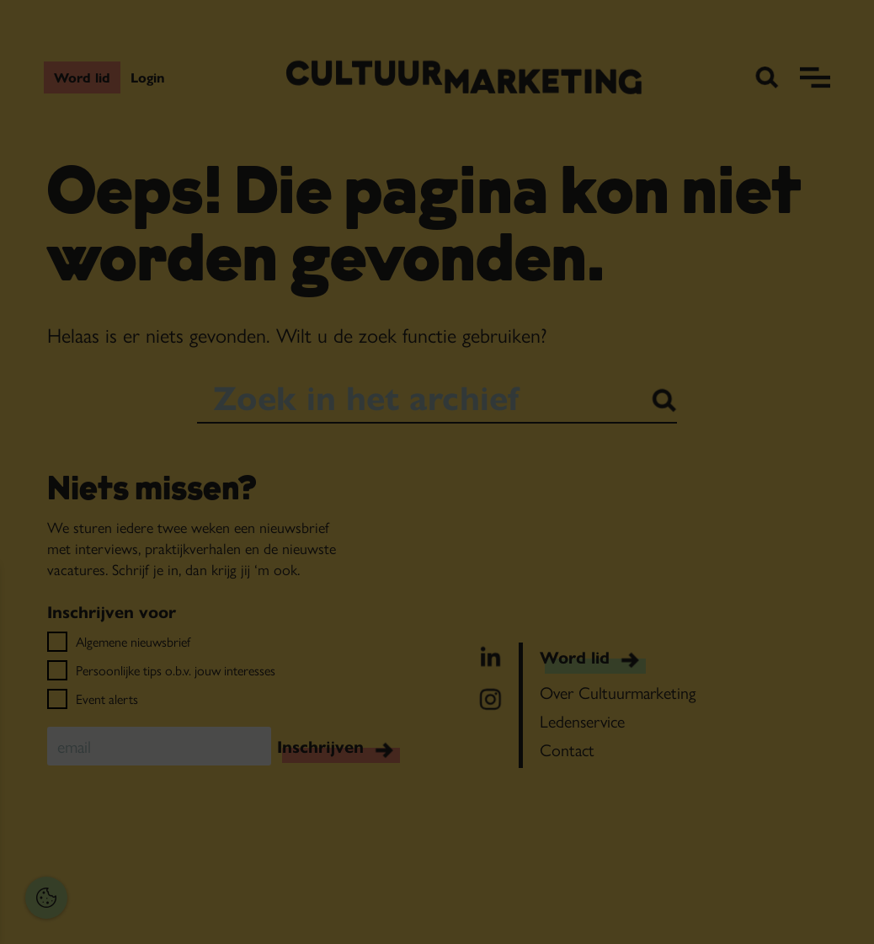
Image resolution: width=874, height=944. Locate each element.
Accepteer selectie (143, 912)
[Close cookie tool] (260, 596)
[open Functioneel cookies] (259, 752)
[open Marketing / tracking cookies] (259, 802)
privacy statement (72, 695)
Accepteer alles (143, 863)
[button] (126, 750)
